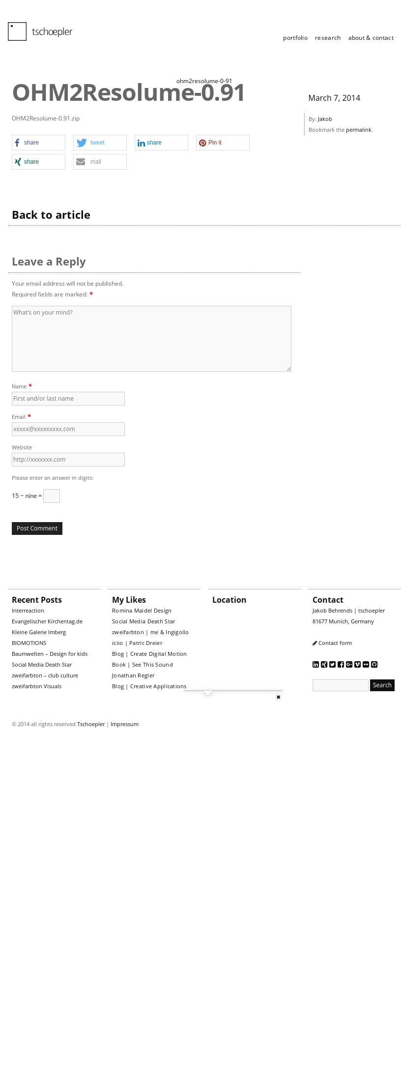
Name (19, 386)
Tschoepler (91, 724)
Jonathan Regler (133, 675)
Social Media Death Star (42, 664)
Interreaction (28, 610)
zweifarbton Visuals (36, 686)
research (328, 37)
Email (19, 416)
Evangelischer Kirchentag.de (47, 621)
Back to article (51, 214)
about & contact (371, 37)
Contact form (335, 642)
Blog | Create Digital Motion (149, 653)
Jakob (325, 118)
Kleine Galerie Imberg (39, 632)
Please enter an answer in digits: (52, 477)
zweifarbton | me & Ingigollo (150, 632)
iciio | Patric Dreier (137, 642)
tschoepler (34, 27)
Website (22, 447)
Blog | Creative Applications (149, 686)
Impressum (125, 724)
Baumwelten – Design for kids (49, 653)
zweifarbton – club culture (45, 675)
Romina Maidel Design (142, 610)
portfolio (295, 37)
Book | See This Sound (142, 664)
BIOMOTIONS (29, 642)
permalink (359, 129)
